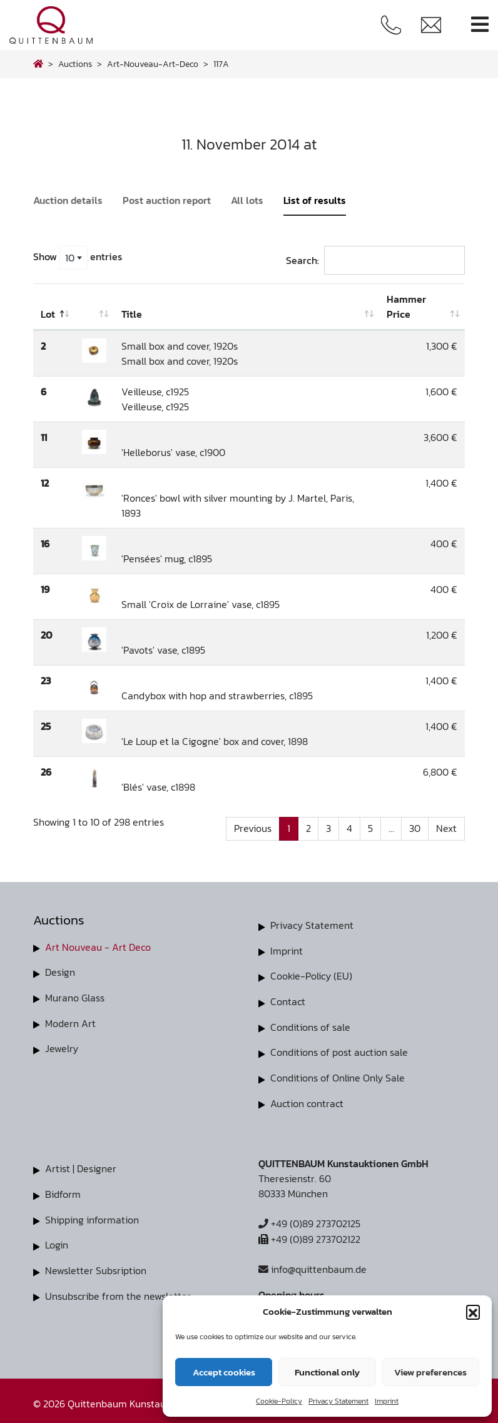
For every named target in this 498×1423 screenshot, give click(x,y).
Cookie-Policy (279, 1401)
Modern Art (70, 1022)
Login (56, 1240)
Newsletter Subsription (95, 1265)
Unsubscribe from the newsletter (118, 1290)
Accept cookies (224, 1372)
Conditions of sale (310, 1025)
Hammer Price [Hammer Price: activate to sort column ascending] (406, 306)
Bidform (63, 1190)
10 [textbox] (69, 257)
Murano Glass (74, 997)
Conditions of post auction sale (339, 1050)
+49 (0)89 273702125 (309, 1220)
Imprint (387, 1401)
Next (446, 828)
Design (60, 972)
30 (414, 828)
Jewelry (61, 1047)
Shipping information (92, 1215)
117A (221, 64)
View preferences (430, 1372)
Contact (287, 1000)
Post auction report (167, 200)
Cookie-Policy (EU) (311, 975)
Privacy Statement (338, 1401)
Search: (375, 260)
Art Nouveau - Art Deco (98, 947)
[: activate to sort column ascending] (94, 306)
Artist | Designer (80, 1165)
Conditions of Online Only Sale (337, 1075)
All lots (247, 200)
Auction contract (306, 1100)
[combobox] (73, 258)
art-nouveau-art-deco (152, 64)
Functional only (327, 1372)
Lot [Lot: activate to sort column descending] (48, 314)
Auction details (68, 200)
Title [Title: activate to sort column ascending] (131, 314)
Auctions (75, 64)
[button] (473, 1311)
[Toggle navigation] (480, 24)
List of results (314, 200)
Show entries (77, 258)
